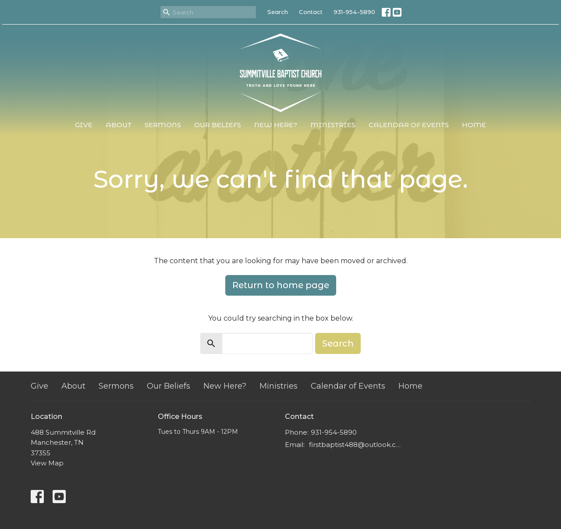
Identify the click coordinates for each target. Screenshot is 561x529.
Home (474, 125)
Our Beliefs (217, 125)
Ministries (332, 125)
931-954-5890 (354, 11)
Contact (311, 11)
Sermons (163, 125)
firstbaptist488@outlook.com (356, 444)
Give (83, 125)
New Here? (275, 125)
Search (277, 11)
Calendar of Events (409, 125)
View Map (47, 463)
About (118, 125)
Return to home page (280, 285)
